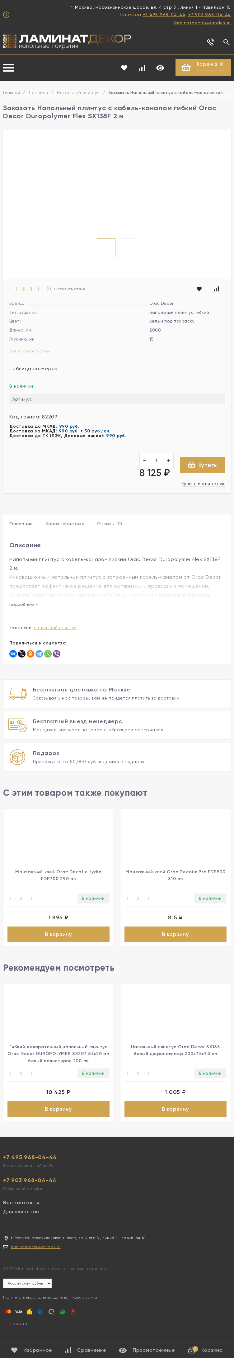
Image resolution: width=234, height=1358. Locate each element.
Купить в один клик (203, 483)
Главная (11, 93)
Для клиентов (21, 1214)
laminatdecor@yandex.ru (202, 22)
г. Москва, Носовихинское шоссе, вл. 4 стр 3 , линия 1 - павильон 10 (151, 7)
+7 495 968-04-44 (164, 14)
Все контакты (21, 1205)
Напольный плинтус (78, 93)
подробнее (24, 604)
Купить (202, 465)
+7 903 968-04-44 (209, 14)
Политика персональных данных (35, 1300)
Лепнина (38, 93)
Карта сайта (85, 1300)
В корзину (58, 935)
